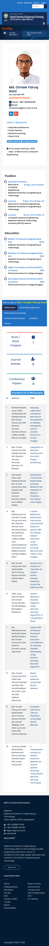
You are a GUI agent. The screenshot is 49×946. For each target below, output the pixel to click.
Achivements (34, 886)
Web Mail (28, 3)
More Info (12, 867)
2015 (42, 270)
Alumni (36, 3)
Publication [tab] (9, 307)
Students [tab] (33, 318)
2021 (42, 256)
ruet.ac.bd (11, 833)
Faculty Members (13, 34)
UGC (30, 896)
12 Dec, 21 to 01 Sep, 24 (33, 201)
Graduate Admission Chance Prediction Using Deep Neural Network (35, 715)
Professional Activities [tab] (14, 318)
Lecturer (12, 201)
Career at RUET (11, 899)
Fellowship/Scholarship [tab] (15, 313)
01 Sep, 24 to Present (34, 184)
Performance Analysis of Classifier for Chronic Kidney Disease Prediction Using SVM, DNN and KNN (36, 575)
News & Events (34, 883)
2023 (41, 242)
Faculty (7, 893)
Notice (7, 905)
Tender (7, 902)
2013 (42, 282)
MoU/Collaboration (36, 893)
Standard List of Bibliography (27, 392)
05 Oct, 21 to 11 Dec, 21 (34, 215)
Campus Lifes (34, 890)
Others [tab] (7, 323)
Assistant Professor (17, 181)
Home (19, 3)
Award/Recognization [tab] (30, 307)
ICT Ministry (33, 899)
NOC (6, 896)
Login (43, 3)
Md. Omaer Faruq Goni (34, 34)
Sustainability (10, 908)
